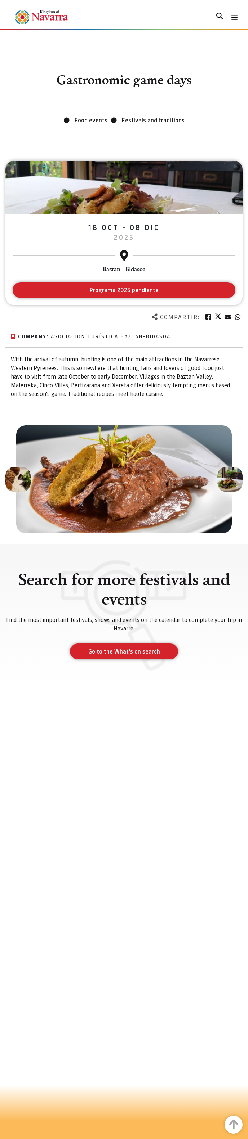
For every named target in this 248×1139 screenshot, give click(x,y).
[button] (18, 479)
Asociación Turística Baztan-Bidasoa (110, 336)
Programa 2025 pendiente (124, 290)
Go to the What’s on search (124, 651)
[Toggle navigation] (234, 17)
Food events (91, 120)
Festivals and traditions (153, 120)
